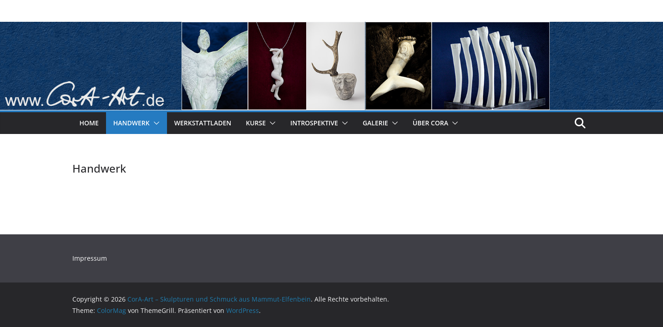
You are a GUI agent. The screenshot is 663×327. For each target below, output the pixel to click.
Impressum (89, 258)
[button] (155, 123)
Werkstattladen (203, 123)
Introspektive (314, 123)
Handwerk (131, 123)
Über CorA (430, 123)
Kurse (256, 123)
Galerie (375, 123)
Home (89, 123)
